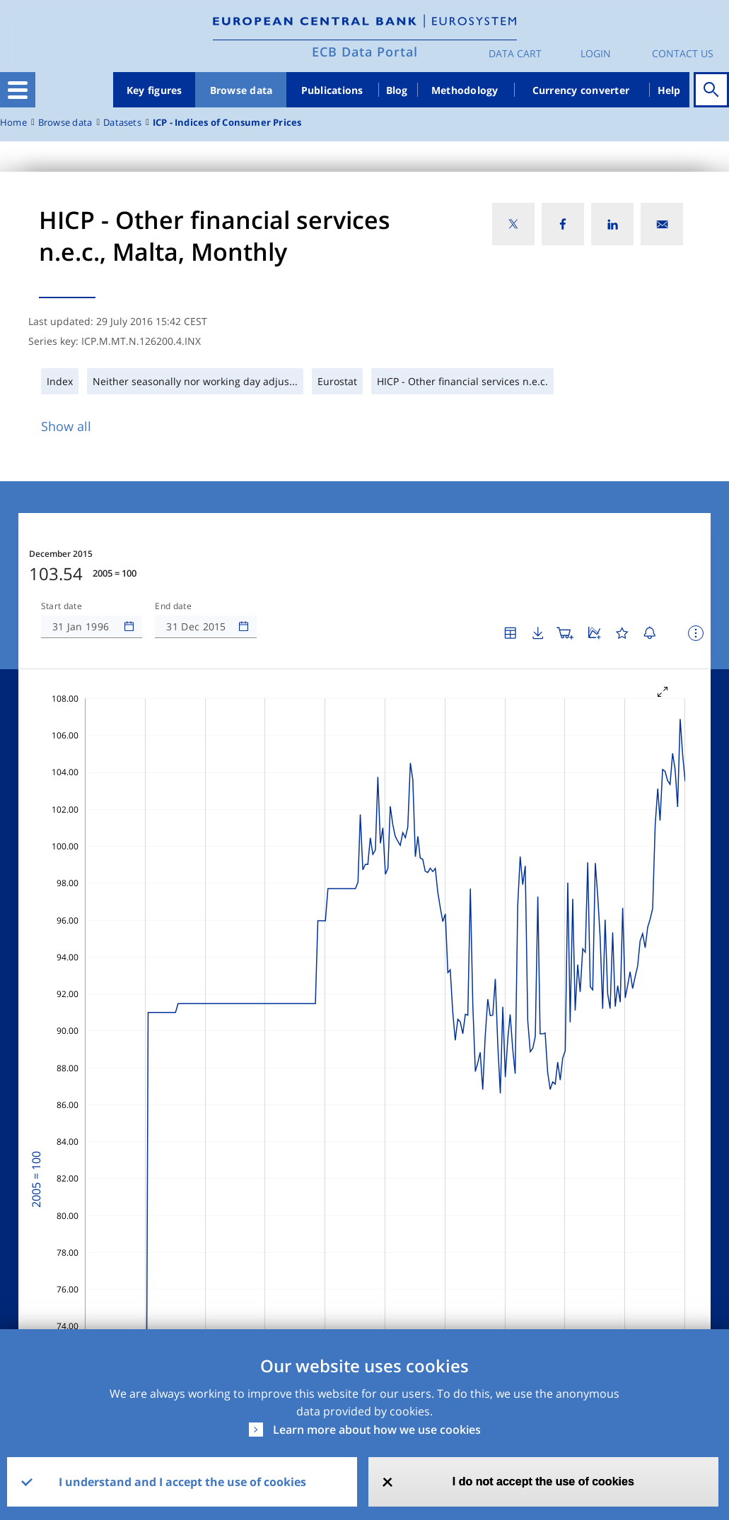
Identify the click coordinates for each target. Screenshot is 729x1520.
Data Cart (515, 53)
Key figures (154, 90)
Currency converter (581, 90)
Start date (61, 606)
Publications (332, 90)
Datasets (122, 123)
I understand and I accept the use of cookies (182, 1482)
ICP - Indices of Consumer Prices (227, 123)
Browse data (241, 90)
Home (13, 123)
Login (596, 53)
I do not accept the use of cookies (543, 1481)
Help (669, 90)
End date (173, 606)
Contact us (682, 53)
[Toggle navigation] (17, 89)
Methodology (464, 90)
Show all (66, 426)
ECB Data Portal (365, 51)
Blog (397, 90)
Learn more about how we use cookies (377, 1429)
